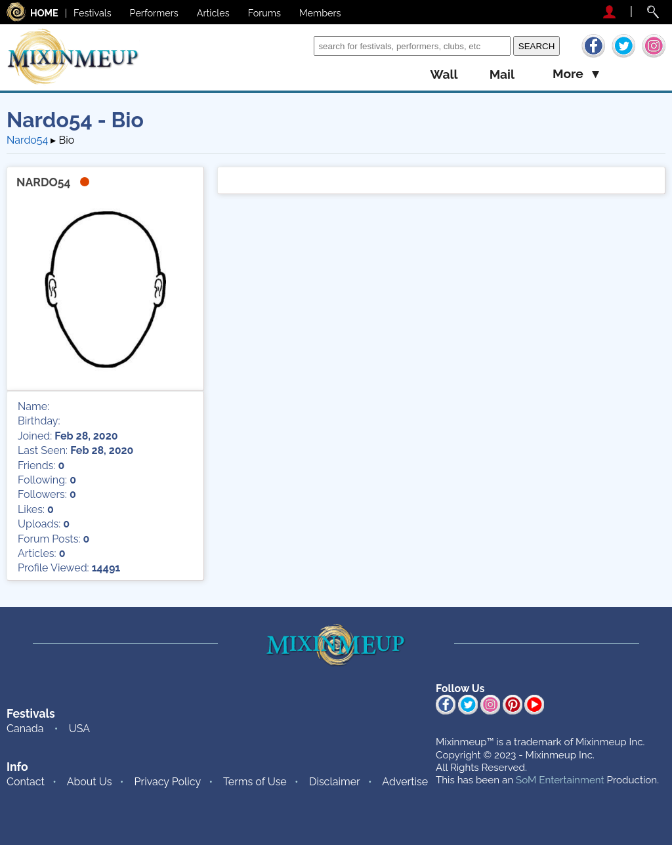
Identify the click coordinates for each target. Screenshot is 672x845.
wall (443, 74)
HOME (44, 12)
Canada (25, 728)
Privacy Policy (168, 781)
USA (79, 728)
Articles (213, 12)
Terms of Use (255, 781)
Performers (154, 12)
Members (320, 12)
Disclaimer (334, 781)
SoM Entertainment (560, 780)
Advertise (405, 781)
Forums (264, 12)
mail (502, 74)
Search (293, 45)
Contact (26, 781)
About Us (89, 781)
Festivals (93, 12)
